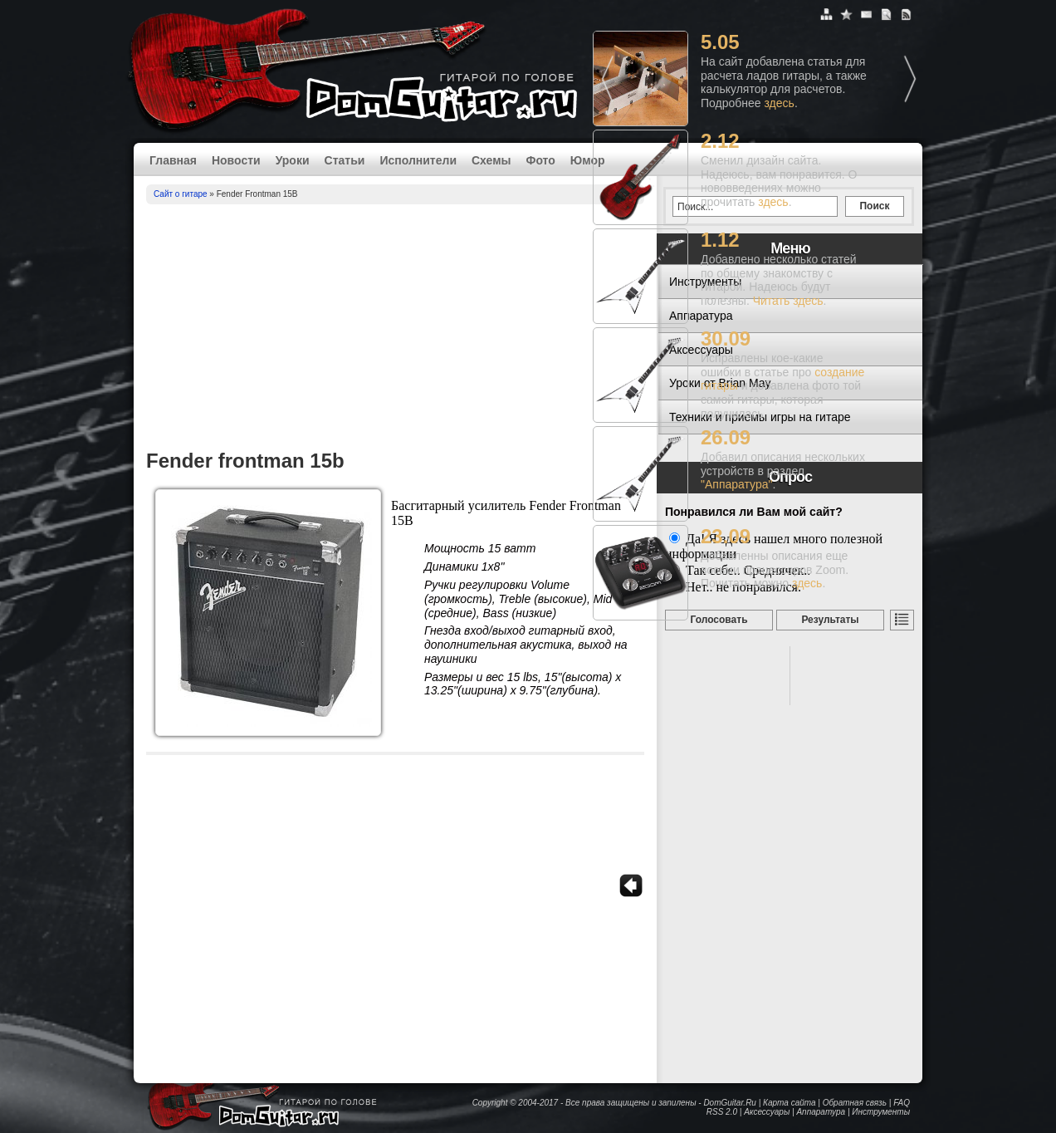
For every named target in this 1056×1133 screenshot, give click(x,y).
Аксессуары (767, 1111)
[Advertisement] (395, 329)
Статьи (345, 160)
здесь (779, 103)
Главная (173, 160)
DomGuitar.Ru (729, 1102)
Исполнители (418, 160)
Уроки (293, 160)
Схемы (491, 160)
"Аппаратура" (736, 484)
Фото (540, 160)
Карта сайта (789, 1102)
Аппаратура (820, 1111)
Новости (236, 160)
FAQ (901, 1102)
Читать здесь (788, 300)
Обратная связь (855, 1102)
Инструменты (881, 1111)
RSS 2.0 (721, 1111)
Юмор (587, 160)
